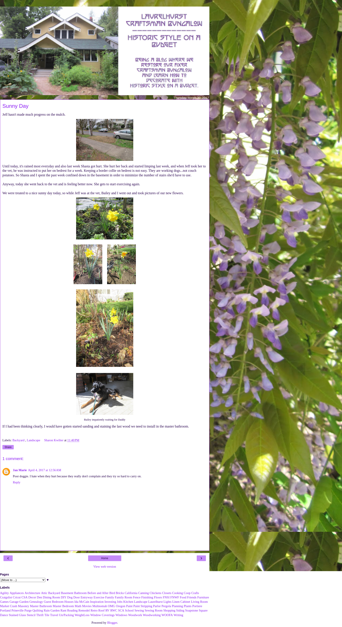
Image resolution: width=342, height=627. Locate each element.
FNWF (174, 597)
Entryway (87, 597)
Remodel (84, 610)
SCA (121, 610)
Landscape (34, 440)
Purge (28, 610)
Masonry (23, 606)
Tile (46, 615)
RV (107, 610)
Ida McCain (81, 601)
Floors (158, 597)
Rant (63, 610)
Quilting (37, 610)
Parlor (157, 606)
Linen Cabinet (181, 601)
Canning (143, 593)
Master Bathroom (41, 606)
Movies (87, 606)
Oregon (120, 606)
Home (104, 558)
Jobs (120, 601)
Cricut (17, 597)
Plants (188, 606)
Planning (177, 606)
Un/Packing (66, 615)
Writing (178, 615)
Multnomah (99, 606)
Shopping (169, 610)
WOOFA (167, 615)
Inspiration (97, 601)
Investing (110, 601)
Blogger (112, 622)
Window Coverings (102, 615)
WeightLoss (82, 615)
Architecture (32, 593)
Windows (121, 615)
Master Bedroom (63, 606)
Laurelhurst (155, 601)
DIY (64, 597)
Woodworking (152, 615)
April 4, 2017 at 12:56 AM (44, 470)
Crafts (195, 593)
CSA (24, 597)
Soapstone (191, 610)
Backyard (18, 440)
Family (109, 597)
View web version (104, 566)
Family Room (123, 597)
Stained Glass (17, 615)
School (129, 610)
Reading (72, 610)
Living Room (199, 601)
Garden (24, 601)
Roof (101, 610)
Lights (168, 601)
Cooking (177, 593)
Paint (129, 606)
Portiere (197, 606)
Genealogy (36, 601)
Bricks (120, 593)
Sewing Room (153, 610)
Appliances (17, 593)
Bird (112, 593)
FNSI (166, 597)
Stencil (31, 615)
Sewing (139, 610)
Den (39, 597)
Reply (16, 482)
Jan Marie (20, 470)
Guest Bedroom (54, 601)
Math (78, 606)
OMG (111, 606)
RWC (113, 610)
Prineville (17, 610)
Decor (32, 597)
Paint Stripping (142, 606)
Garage (14, 601)
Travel (54, 615)
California (131, 593)
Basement (67, 593)
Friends (192, 597)
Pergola (166, 606)
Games (4, 601)
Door (76, 597)
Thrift (40, 615)
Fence (136, 597)
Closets (166, 593)
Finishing (147, 597)
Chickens (155, 593)
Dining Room (51, 597)
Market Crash (8, 606)
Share (8, 447)
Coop (187, 593)
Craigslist (6, 597)
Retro (94, 610)
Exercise (99, 597)
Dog (70, 597)
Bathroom (80, 593)
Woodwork (135, 615)
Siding (180, 610)
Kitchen (128, 601)
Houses (69, 601)
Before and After (98, 593)
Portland (5, 610)
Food (183, 597)
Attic (44, 593)
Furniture (203, 597)
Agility (4, 593)
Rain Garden (52, 610)
